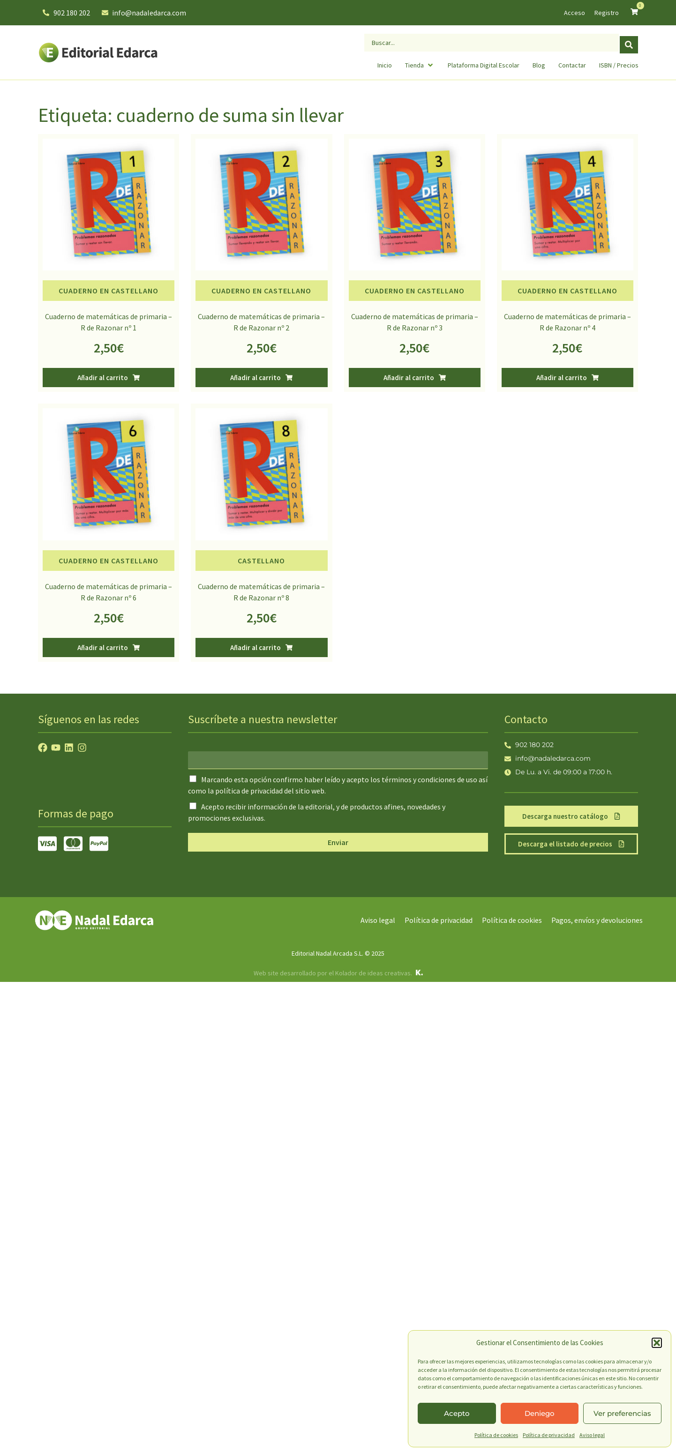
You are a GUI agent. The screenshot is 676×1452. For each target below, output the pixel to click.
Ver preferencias (622, 1413)
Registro (606, 12)
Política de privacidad (549, 1434)
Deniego (540, 1413)
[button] (656, 1342)
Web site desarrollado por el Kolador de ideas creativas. (333, 973)
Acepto (457, 1413)
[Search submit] (629, 41)
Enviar (338, 842)
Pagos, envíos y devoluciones (597, 920)
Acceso (574, 12)
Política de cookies (496, 1434)
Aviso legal (592, 1434)
